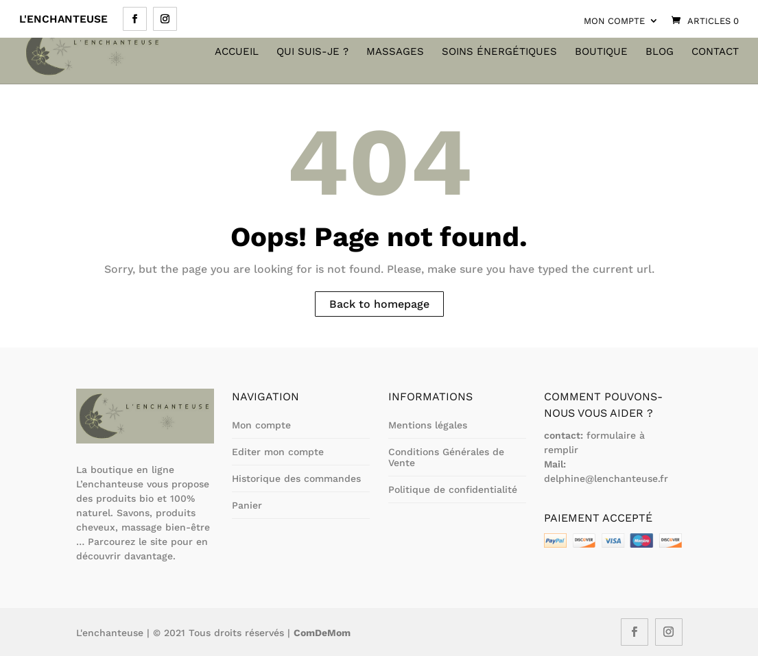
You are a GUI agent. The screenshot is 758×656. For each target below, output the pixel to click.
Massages (395, 52)
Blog (660, 52)
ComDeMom (322, 632)
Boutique (601, 52)
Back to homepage (379, 304)
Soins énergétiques (499, 52)
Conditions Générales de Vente (446, 457)
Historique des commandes (296, 478)
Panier (247, 505)
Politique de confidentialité (452, 489)
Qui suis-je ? (312, 52)
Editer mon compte (278, 451)
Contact (715, 52)
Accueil (237, 52)
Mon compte (614, 21)
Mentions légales (427, 425)
